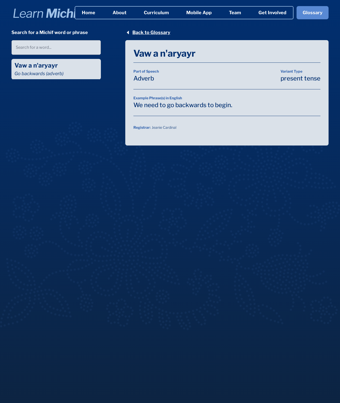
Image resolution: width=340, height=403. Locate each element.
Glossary (312, 12)
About (120, 12)
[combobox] (56, 47)
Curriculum (156, 12)
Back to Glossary (147, 32)
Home (88, 12)
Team (235, 12)
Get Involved (272, 12)
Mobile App (199, 12)
